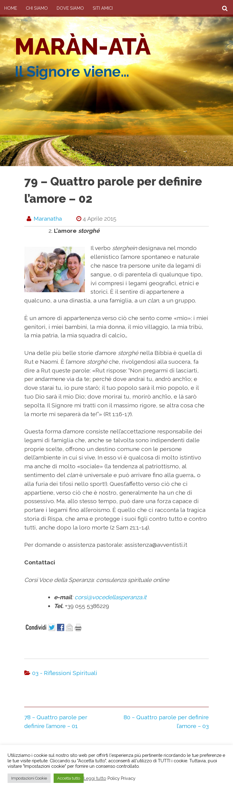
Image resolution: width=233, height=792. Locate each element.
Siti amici (103, 8)
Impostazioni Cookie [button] (29, 778)
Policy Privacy (121, 778)
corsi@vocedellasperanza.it (110, 597)
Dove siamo (70, 8)
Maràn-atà (83, 46)
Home (10, 8)
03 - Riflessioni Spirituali (64, 673)
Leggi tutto (95, 778)
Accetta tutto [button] (68, 778)
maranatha (48, 218)
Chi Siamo (37, 8)
